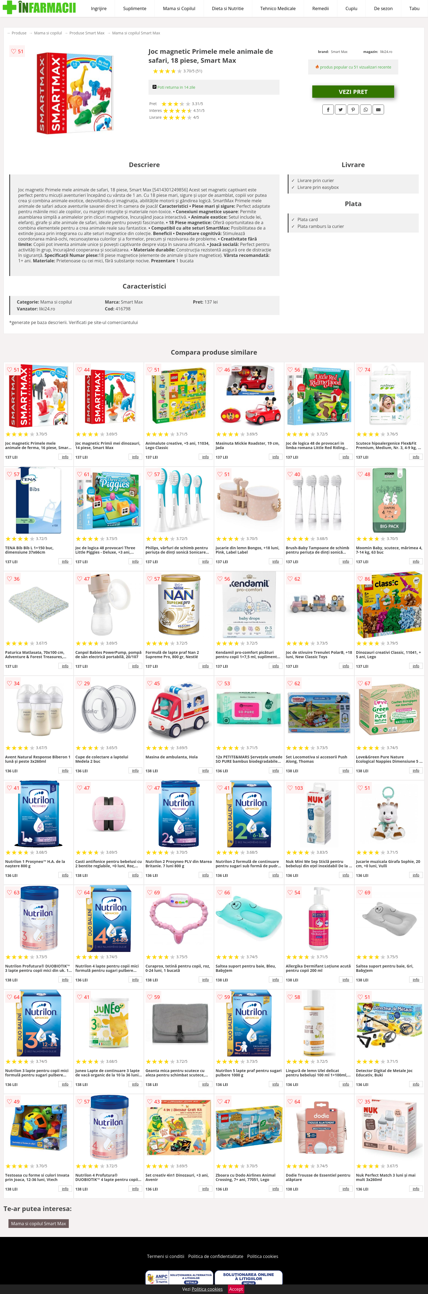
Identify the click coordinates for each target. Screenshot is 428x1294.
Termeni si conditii (166, 1256)
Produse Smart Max (87, 32)
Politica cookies (262, 1256)
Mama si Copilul (179, 8)
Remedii (320, 8)
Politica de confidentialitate (215, 1256)
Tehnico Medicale (278, 8)
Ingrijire (98, 8)
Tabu (414, 8)
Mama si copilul (48, 32)
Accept (236, 1289)
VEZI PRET (353, 91)
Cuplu (352, 8)
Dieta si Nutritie (228, 8)
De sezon (383, 8)
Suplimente (134, 8)
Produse (19, 32)
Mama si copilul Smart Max (136, 32)
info (65, 456)
